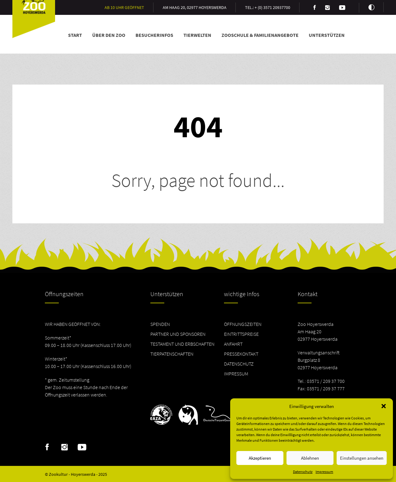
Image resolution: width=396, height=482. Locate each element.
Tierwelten (197, 35)
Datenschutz (302, 471)
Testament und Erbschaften (182, 344)
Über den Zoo (108, 35)
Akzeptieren (260, 458)
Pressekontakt (241, 354)
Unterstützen (327, 35)
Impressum (324, 471)
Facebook (47, 447)
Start (75, 35)
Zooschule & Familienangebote (260, 35)
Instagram (64, 447)
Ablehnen (310, 458)
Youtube (82, 447)
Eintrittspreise (241, 334)
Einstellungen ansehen (361, 458)
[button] (384, 406)
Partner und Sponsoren (177, 334)
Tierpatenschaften (171, 354)
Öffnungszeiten (242, 324)
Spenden (160, 324)
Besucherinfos (154, 35)
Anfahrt (233, 344)
